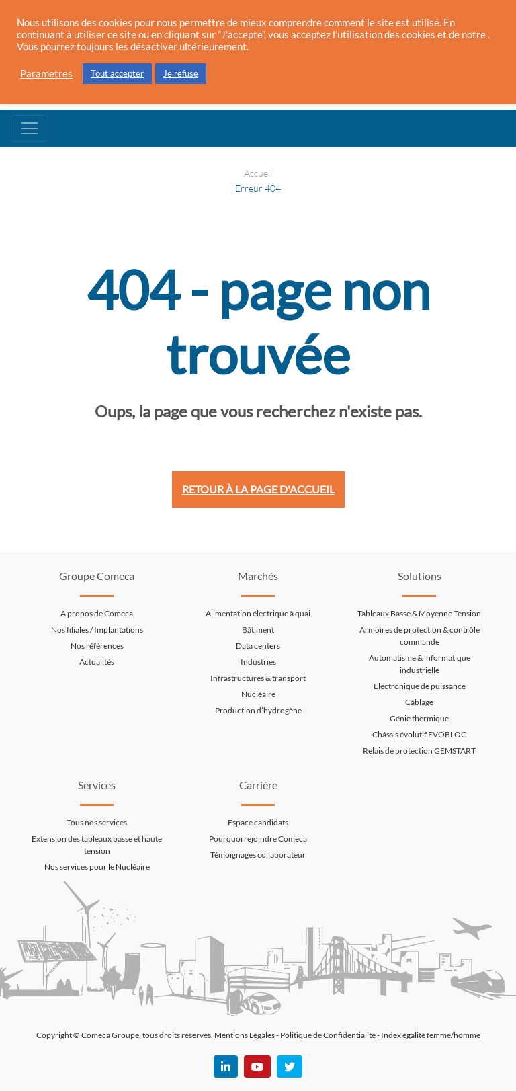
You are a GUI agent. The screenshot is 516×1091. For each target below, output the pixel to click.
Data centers (258, 646)
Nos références (97, 646)
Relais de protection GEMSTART (419, 750)
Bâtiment (258, 629)
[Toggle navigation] (29, 128)
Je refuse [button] (180, 73)
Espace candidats (258, 822)
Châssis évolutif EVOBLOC (419, 734)
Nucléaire (258, 694)
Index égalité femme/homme (430, 1035)
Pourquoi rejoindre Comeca (258, 839)
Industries (258, 662)
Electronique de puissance (420, 686)
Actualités (96, 662)
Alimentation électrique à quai (258, 613)
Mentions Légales (244, 1035)
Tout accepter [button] (117, 73)
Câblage (419, 702)
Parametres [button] (46, 73)
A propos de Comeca (96, 613)
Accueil (258, 173)
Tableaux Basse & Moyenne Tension (419, 613)
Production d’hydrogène (258, 710)
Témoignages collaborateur (258, 855)
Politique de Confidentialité (328, 1035)
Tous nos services (97, 822)
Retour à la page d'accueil (258, 489)
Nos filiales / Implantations (97, 629)
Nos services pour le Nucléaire (97, 867)
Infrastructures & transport (258, 678)
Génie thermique (419, 718)
